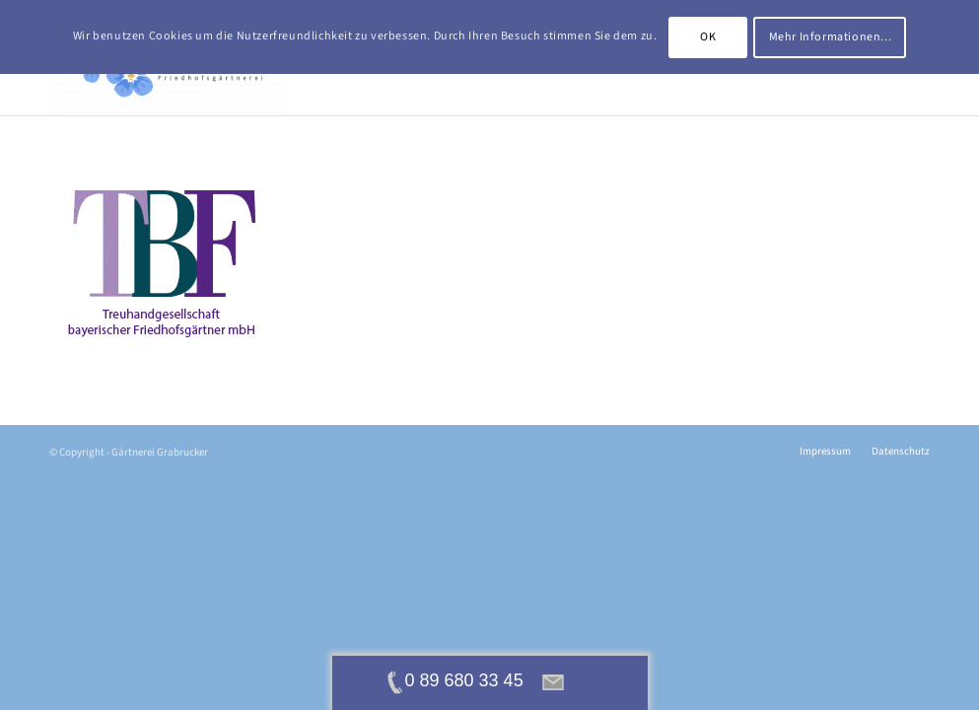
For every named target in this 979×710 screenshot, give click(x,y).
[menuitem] (825, 452)
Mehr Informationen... (830, 37)
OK (708, 37)
